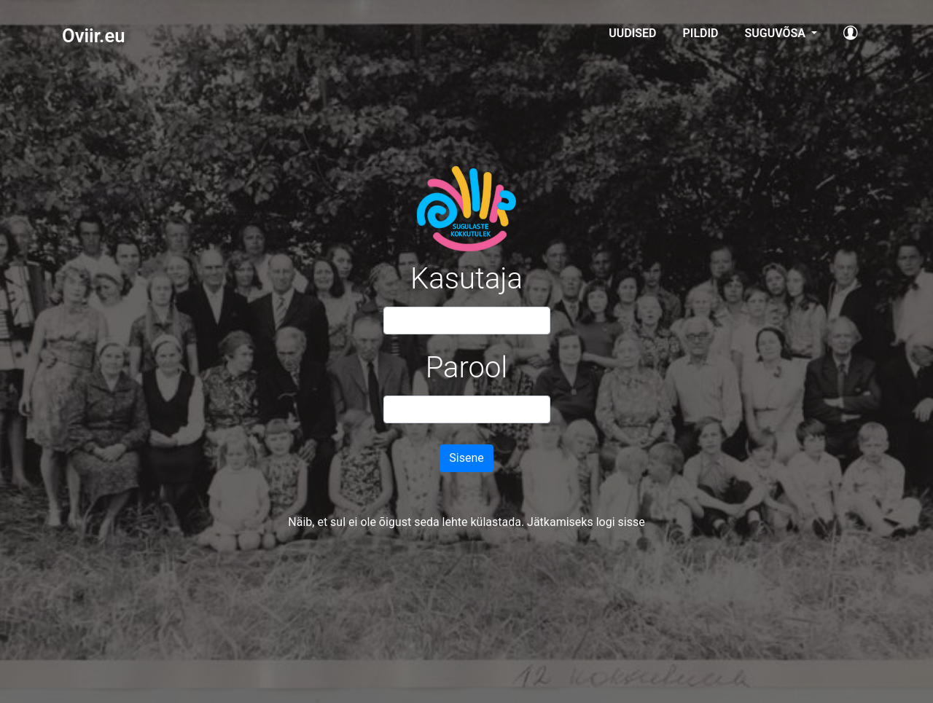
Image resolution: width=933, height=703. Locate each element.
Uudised (632, 33)
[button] (851, 35)
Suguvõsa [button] (776, 33)
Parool (467, 367)
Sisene (466, 458)
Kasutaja (466, 279)
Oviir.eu (93, 36)
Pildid (701, 33)
